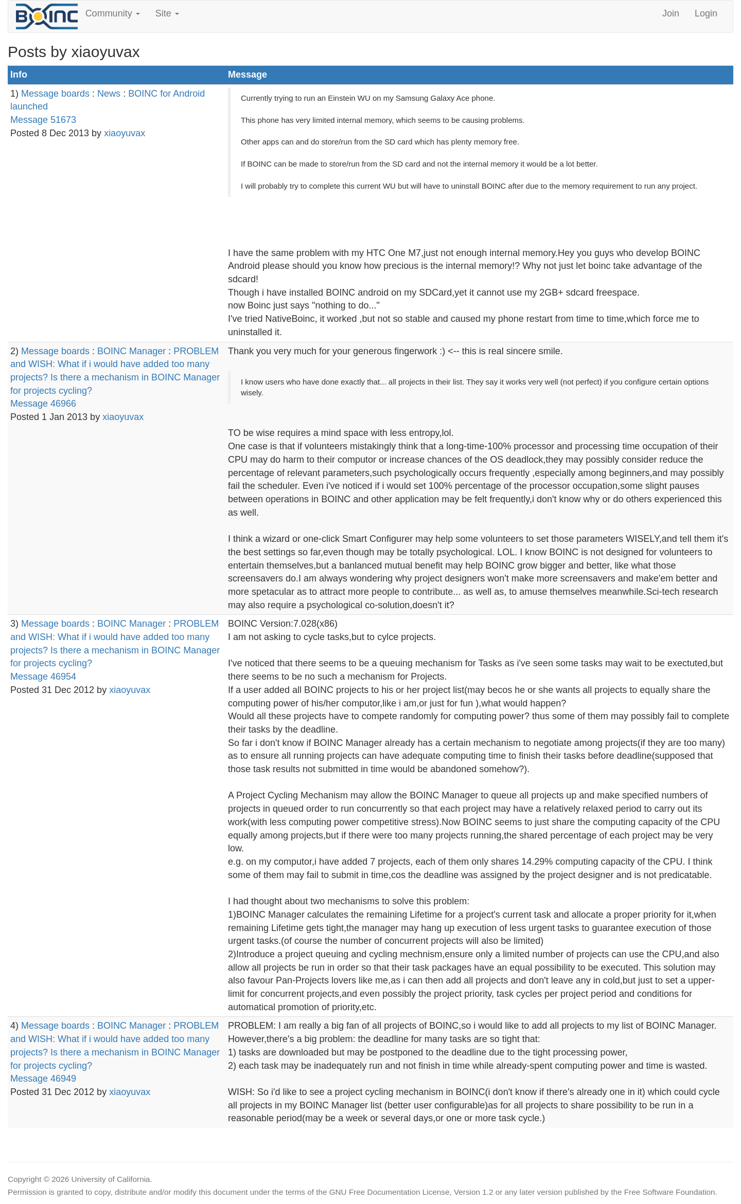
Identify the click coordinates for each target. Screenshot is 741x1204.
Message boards (55, 93)
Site (167, 13)
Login (706, 13)
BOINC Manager (131, 351)
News (108, 93)
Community (112, 13)
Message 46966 (43, 403)
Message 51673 (43, 120)
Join (670, 13)
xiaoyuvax (124, 133)
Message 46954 (43, 676)
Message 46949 (43, 1078)
